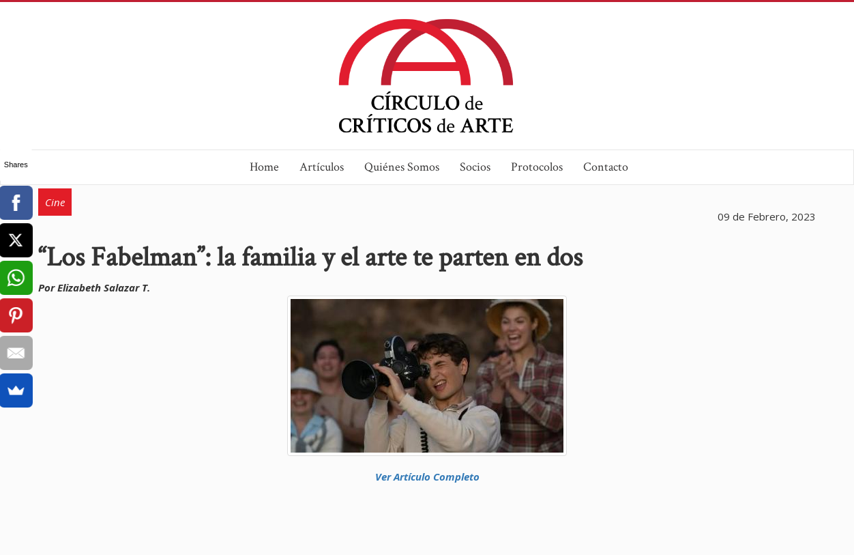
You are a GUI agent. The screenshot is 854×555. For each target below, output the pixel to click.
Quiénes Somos (401, 167)
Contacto (605, 167)
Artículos (321, 167)
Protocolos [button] (537, 167)
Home (264, 167)
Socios (475, 167)
